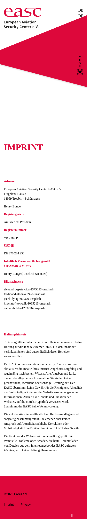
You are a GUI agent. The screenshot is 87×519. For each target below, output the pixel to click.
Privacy (26, 504)
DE (80, 10)
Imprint (9, 504)
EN (80, 21)
